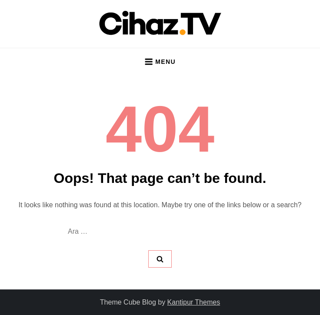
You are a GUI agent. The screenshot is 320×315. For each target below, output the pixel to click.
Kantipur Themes (193, 302)
